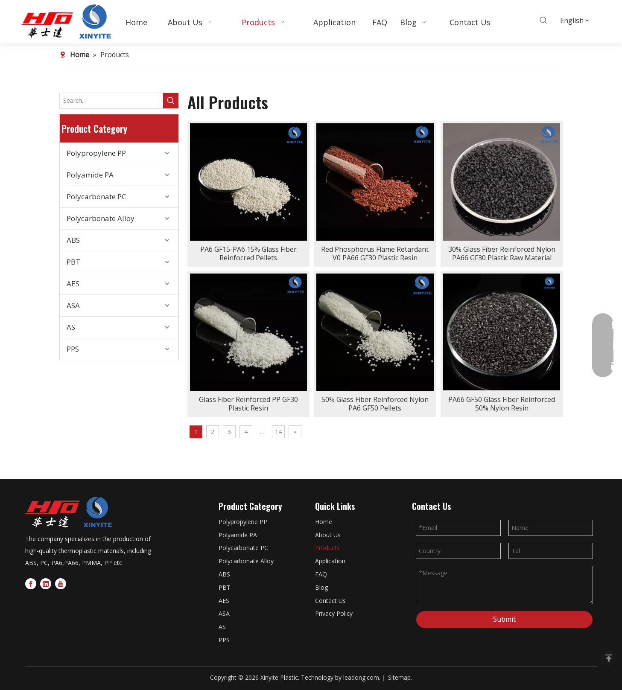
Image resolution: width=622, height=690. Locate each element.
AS (71, 327)
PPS (73, 349)
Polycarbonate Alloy (100, 218)
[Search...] (111, 100)
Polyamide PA (90, 175)
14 (278, 432)
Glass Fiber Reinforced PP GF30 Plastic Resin (248, 403)
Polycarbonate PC (96, 196)
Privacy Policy (334, 613)
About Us (328, 535)
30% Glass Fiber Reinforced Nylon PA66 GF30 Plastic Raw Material (501, 253)
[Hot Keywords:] (543, 20)
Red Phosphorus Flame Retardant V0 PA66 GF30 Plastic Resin (375, 253)
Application (330, 561)
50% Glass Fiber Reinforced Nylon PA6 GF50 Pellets (375, 403)
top (609, 658)
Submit (504, 619)
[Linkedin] (45, 583)
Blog (321, 587)
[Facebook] (30, 583)
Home (323, 522)
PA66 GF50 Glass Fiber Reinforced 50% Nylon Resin (501, 403)
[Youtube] (60, 583)
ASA (73, 305)
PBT (73, 262)
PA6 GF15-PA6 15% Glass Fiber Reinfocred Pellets (248, 253)
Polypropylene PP (96, 153)
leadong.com (361, 677)
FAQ (321, 574)
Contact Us (330, 601)
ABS (73, 240)
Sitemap (399, 677)
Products (327, 548)
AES (73, 283)
